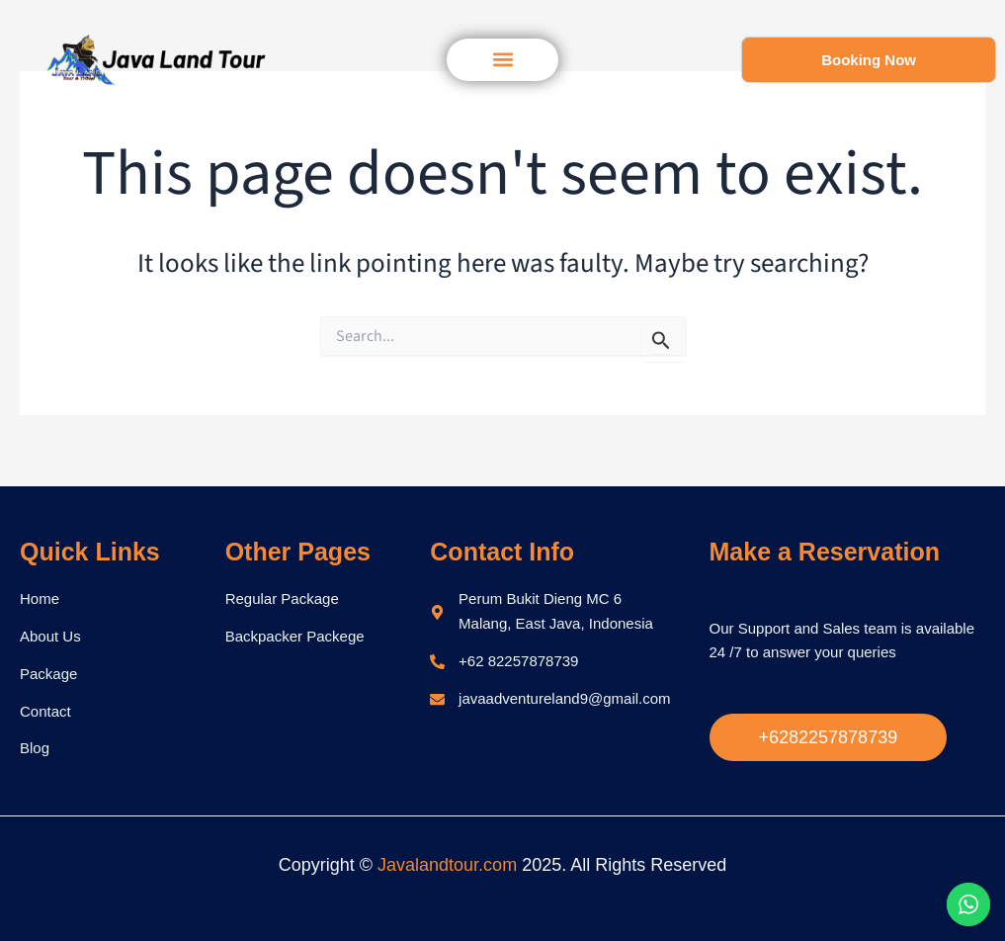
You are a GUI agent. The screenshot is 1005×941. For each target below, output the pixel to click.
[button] (502, 59)
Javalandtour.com (447, 865)
